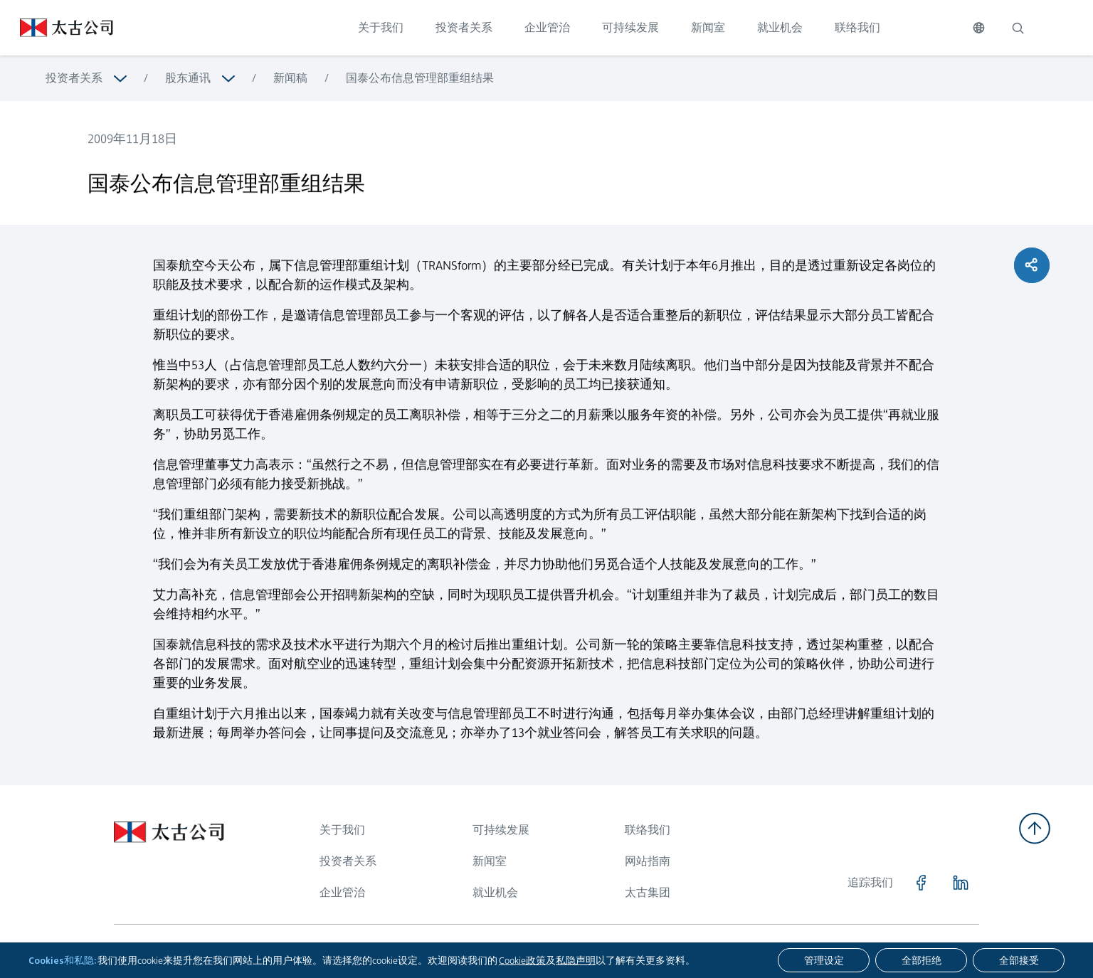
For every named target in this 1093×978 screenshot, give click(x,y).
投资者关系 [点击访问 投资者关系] (463, 27)
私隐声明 (576, 960)
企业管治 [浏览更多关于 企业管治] (342, 892)
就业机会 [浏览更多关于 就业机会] (495, 892)
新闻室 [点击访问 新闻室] (708, 27)
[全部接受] (1019, 960)
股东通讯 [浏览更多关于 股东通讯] (188, 78)
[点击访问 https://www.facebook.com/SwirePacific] (920, 882)
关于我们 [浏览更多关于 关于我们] (342, 829)
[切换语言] (979, 27)
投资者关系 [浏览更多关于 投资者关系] (74, 78)
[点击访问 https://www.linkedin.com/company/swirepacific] (960, 882)
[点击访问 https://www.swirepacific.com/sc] (56, 27)
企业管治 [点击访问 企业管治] (547, 27)
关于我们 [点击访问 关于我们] (380, 27)
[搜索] (1017, 27)
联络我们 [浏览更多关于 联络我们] (647, 829)
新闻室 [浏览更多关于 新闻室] (489, 861)
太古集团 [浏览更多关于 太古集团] (647, 892)
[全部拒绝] (921, 960)
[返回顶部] (1034, 828)
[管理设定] (824, 960)
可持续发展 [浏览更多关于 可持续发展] (500, 829)
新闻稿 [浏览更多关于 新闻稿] (290, 78)
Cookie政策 (522, 960)
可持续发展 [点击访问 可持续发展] (630, 27)
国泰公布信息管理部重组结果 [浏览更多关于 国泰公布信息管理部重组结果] (420, 78)
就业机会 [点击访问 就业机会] (780, 27)
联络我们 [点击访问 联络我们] (857, 27)
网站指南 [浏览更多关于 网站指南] (647, 861)
